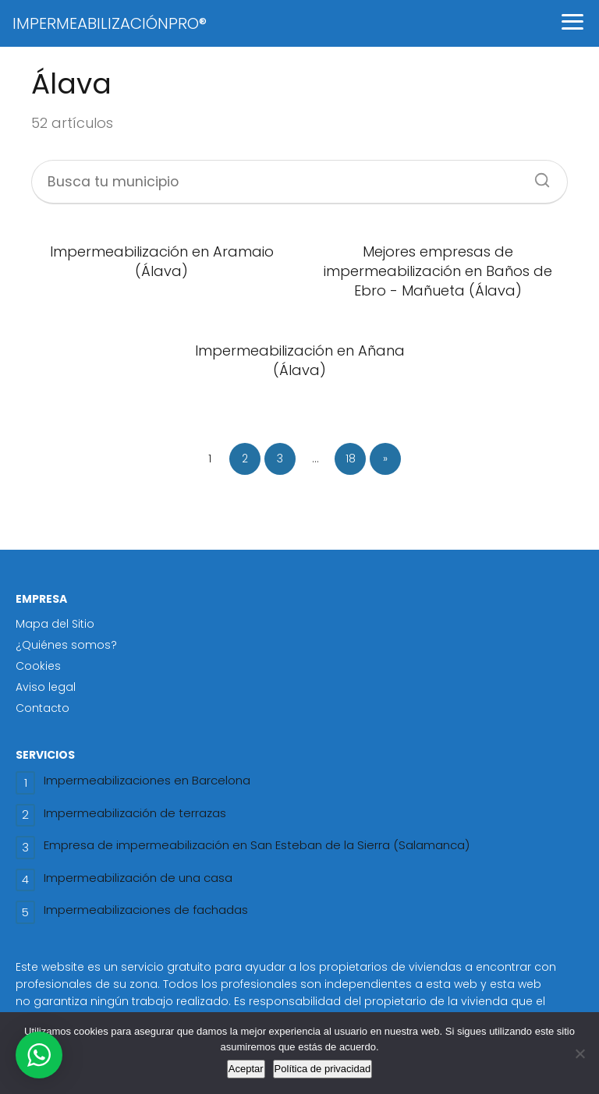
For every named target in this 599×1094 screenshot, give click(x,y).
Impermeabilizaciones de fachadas (146, 909)
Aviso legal (46, 687)
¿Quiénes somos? (66, 645)
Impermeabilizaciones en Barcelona (147, 780)
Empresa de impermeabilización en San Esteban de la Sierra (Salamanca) (257, 845)
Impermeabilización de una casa (138, 877)
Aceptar (246, 1069)
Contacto (42, 708)
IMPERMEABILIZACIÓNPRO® (109, 23)
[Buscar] (536, 175)
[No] (579, 1053)
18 (351, 458)
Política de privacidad (323, 1069)
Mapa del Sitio (55, 624)
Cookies (38, 666)
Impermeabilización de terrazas (135, 813)
